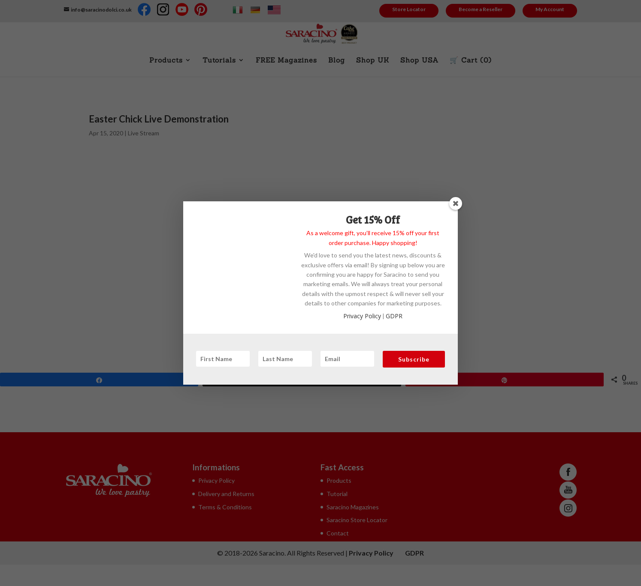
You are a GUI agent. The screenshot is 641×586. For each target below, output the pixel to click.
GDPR (394, 316)
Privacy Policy (362, 316)
